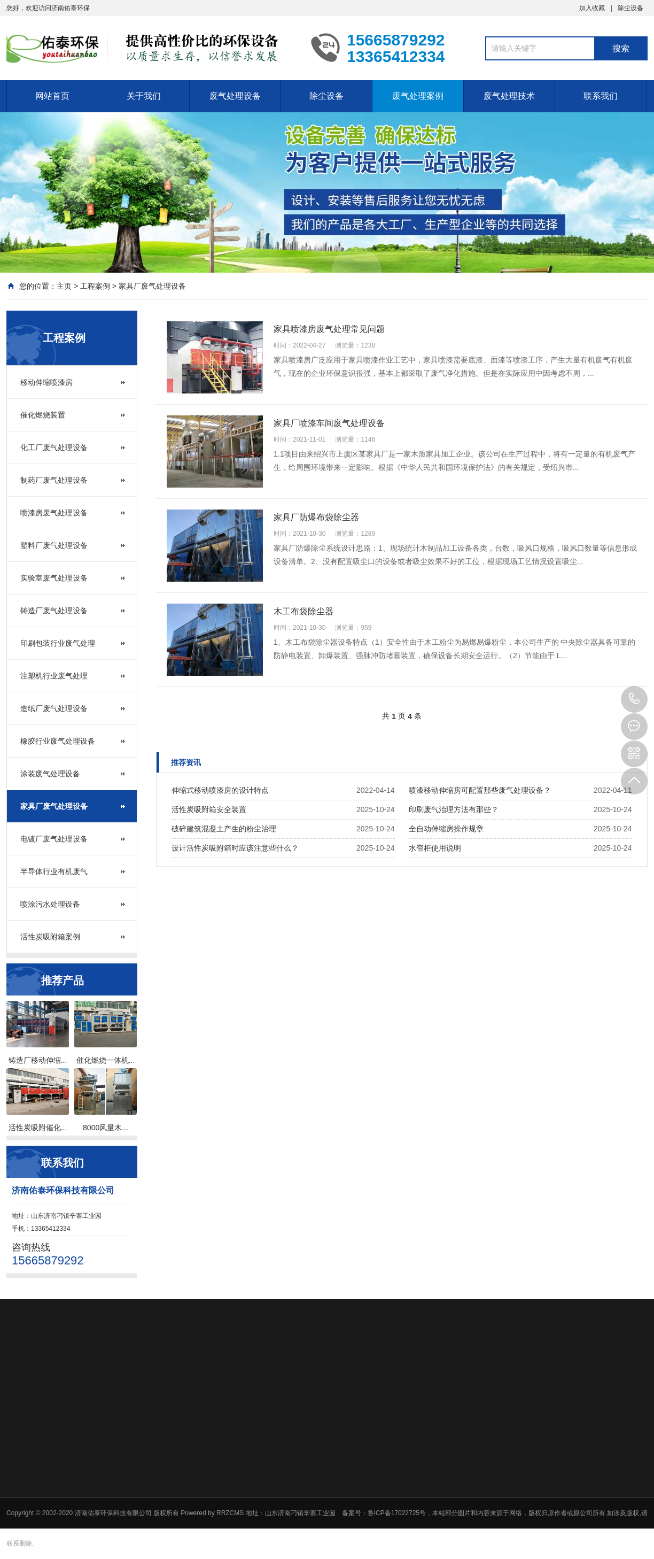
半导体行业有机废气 (54, 871)
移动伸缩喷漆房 (46, 382)
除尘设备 (630, 8)
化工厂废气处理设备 (54, 447)
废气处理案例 (417, 96)
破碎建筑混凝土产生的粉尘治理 (224, 828)
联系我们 (600, 96)
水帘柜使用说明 (435, 848)
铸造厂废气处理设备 (54, 610)
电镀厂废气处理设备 (54, 839)
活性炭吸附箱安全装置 (209, 809)
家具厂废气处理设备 (152, 286)
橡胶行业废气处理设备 (57, 741)
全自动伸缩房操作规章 (446, 828)
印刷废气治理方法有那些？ (454, 809)
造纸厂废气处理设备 (54, 708)
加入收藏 (592, 8)
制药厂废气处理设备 (54, 480)
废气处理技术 (509, 96)
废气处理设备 (235, 96)
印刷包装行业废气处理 (57, 643)
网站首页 (52, 96)
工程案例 (95, 286)
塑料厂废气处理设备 (54, 545)
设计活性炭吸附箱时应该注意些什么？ (235, 848)
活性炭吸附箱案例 (50, 936)
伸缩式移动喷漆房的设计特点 (220, 790)
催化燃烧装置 (42, 415)
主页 (64, 286)
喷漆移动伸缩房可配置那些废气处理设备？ (480, 790)
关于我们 (144, 96)
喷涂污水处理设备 (50, 904)
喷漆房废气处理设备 (54, 512)
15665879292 (634, 699)
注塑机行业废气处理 (54, 676)
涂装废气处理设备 (50, 773)
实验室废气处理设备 (54, 578)
